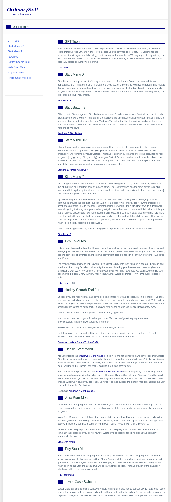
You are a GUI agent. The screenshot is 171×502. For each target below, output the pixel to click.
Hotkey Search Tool (19, 62)
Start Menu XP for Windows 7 (73, 169)
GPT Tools (63, 67)
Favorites (13, 56)
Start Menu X (64, 100)
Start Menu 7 (64, 234)
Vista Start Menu (66, 442)
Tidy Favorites (65, 283)
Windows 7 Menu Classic (92, 355)
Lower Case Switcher (19, 77)
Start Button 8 (75, 107)
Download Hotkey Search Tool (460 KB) (78, 342)
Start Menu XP (16, 46)
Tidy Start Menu (66, 475)
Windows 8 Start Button (70, 133)
